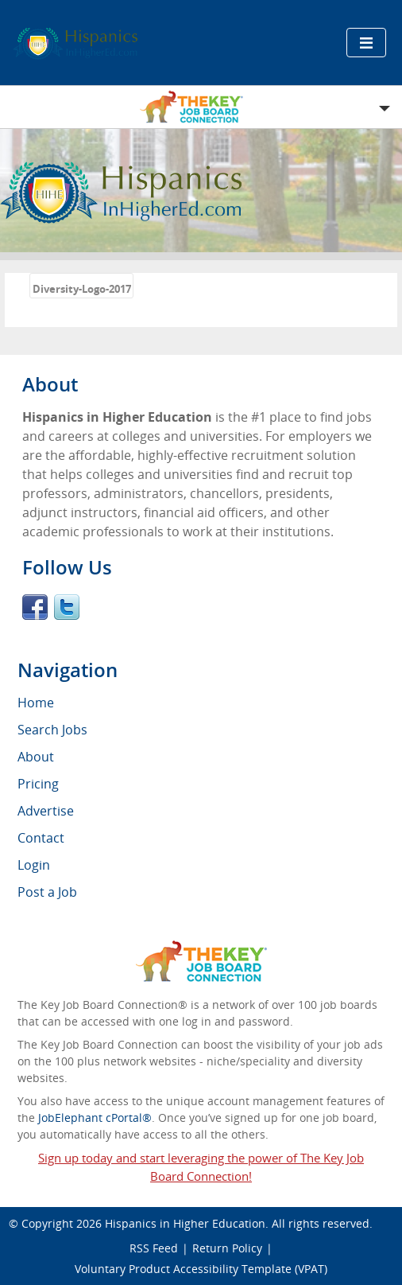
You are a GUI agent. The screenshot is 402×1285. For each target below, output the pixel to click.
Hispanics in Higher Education (185, 1223)
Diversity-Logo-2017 (82, 289)
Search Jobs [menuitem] (52, 729)
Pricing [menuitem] (38, 783)
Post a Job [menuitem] (47, 892)
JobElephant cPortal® (95, 1117)
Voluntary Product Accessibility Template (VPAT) (201, 1268)
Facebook (35, 607)
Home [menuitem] (35, 702)
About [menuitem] (35, 756)
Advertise (45, 811)
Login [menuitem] (33, 865)
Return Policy (227, 1248)
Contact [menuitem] (40, 838)
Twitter (66, 607)
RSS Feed (153, 1248)
